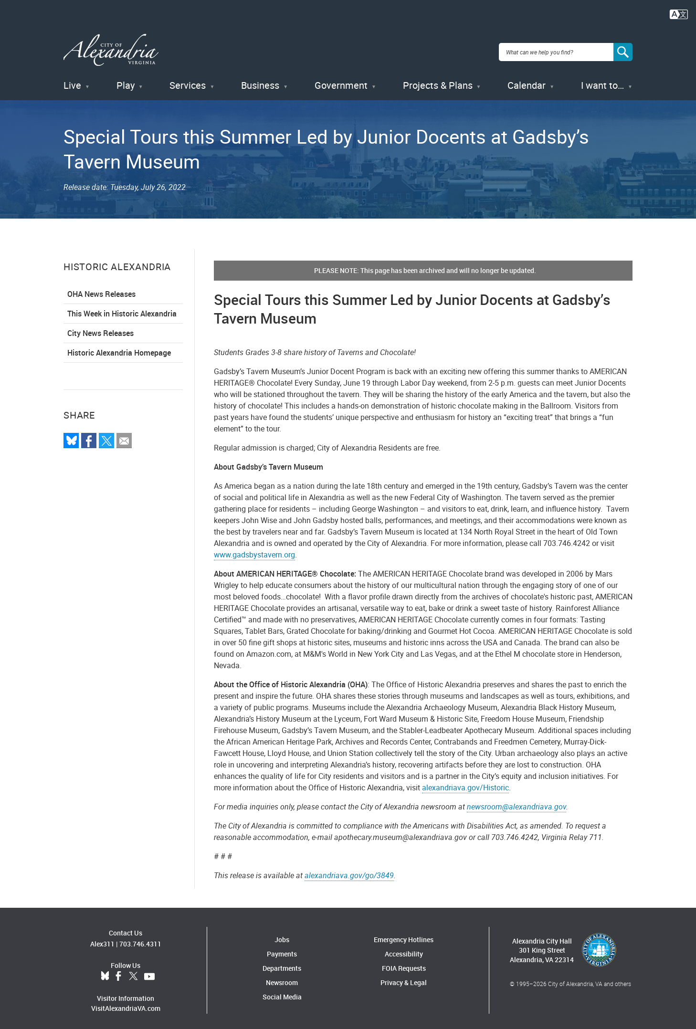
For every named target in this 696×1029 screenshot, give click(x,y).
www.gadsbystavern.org (254, 550)
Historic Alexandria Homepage (119, 348)
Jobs (281, 935)
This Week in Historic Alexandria (122, 309)
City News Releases (100, 329)
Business (260, 80)
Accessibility (404, 949)
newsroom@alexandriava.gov (516, 802)
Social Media (282, 992)
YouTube (149, 971)
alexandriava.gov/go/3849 (349, 871)
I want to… (602, 80)
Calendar (526, 80)
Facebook (118, 971)
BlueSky (105, 971)
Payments (282, 949)
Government (341, 80)
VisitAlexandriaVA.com (125, 1003)
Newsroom (282, 978)
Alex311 (102, 939)
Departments (282, 963)
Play (125, 80)
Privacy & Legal (403, 978)
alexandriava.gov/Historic (465, 783)
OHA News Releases (101, 289)
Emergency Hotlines (403, 935)
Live (72, 80)
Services (187, 80)
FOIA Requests (404, 963)
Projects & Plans (438, 80)
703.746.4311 (140, 939)
